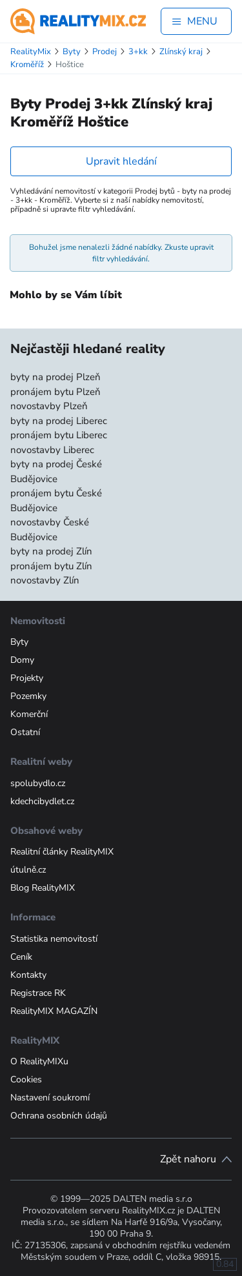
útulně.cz (28, 870)
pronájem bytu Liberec (58, 435)
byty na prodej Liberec (58, 420)
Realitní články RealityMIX (62, 852)
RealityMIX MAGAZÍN (53, 1011)
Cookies (26, 1079)
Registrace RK (38, 993)
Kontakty (28, 975)
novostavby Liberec (52, 449)
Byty (19, 642)
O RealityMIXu (39, 1061)
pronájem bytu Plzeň (55, 391)
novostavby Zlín (44, 580)
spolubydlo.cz (37, 783)
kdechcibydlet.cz (42, 801)
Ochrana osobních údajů (58, 1115)
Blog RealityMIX (42, 888)
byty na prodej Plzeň (55, 376)
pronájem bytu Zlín (51, 566)
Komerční (29, 714)
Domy (22, 660)
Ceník (21, 957)
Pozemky (28, 696)
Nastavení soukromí (50, 1097)
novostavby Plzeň (49, 406)
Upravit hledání (121, 161)
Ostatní (25, 732)
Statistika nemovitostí (53, 939)
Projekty (26, 678)
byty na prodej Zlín (51, 551)
